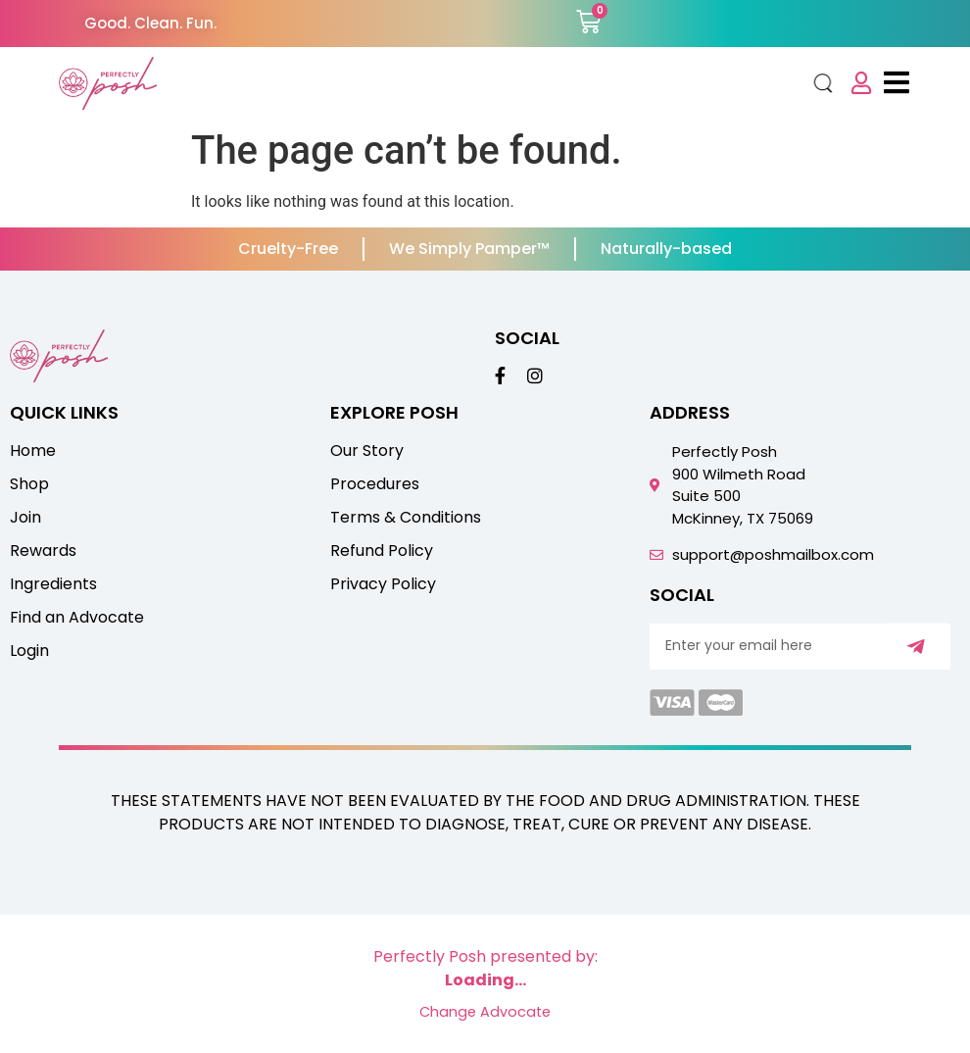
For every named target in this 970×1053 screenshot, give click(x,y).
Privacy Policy (383, 584)
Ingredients (53, 584)
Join (25, 517)
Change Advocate (485, 1012)
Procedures (374, 484)
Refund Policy (381, 551)
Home (33, 451)
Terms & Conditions (405, 517)
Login (29, 651)
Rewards (43, 551)
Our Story (367, 451)
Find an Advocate (77, 617)
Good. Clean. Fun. (150, 23)
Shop (29, 484)
